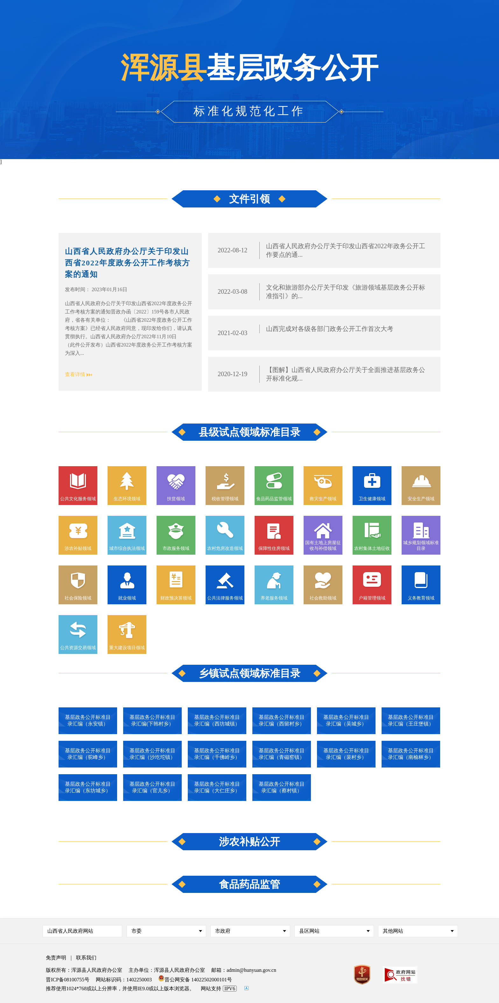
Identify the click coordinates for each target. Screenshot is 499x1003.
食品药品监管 (249, 884)
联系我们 (86, 957)
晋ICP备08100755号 (67, 979)
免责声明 (56, 957)
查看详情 (75, 374)
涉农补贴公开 (249, 841)
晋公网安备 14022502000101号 (195, 979)
